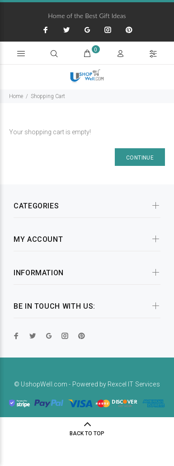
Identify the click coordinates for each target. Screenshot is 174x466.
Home (16, 96)
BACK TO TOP (87, 433)
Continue (140, 158)
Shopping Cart (48, 96)
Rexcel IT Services (134, 384)
